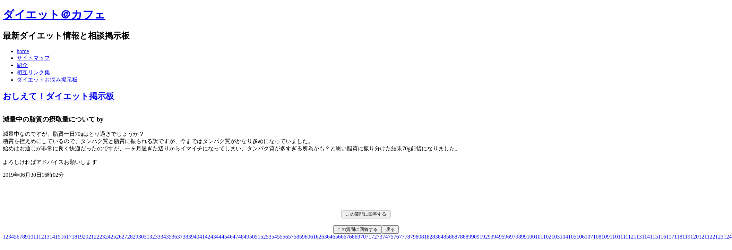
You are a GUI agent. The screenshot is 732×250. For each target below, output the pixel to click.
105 (572, 237)
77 (402, 237)
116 (662, 237)
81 (424, 237)
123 (719, 237)
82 (429, 237)
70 (363, 237)
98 (518, 237)
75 (391, 237)
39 (191, 237)
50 (252, 237)
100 (531, 237)
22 (97, 237)
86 (452, 237)
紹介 (22, 65)
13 (47, 237)
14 (52, 237)
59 (302, 237)
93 (490, 237)
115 (654, 237)
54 (274, 237)
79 (413, 237)
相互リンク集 (33, 72)
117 (670, 237)
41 (202, 237)
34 (163, 237)
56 (285, 237)
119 (686, 237)
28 (130, 237)
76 (396, 237)
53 (269, 237)
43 (213, 237)
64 (330, 237)
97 (513, 237)
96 (507, 237)
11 (35, 237)
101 (539, 237)
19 (80, 237)
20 (85, 237)
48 (241, 237)
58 (296, 237)
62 (318, 237)
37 (180, 237)
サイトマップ (33, 58)
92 (485, 237)
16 (63, 237)
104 (564, 237)
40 (196, 237)
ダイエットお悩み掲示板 (47, 80)
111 (622, 237)
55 (280, 237)
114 (646, 237)
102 (547, 237)
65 (335, 237)
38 (185, 237)
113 (637, 237)
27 (124, 237)
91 (479, 237)
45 (224, 237)
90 (474, 237)
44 (219, 237)
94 (496, 237)
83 (435, 237)
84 (440, 237)
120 (694, 237)
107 (589, 237)
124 (728, 237)
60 (307, 237)
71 (368, 237)
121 (703, 237)
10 (30, 237)
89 (468, 237)
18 (74, 237)
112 (630, 237)
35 (169, 237)
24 (108, 237)
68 (352, 237)
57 (291, 237)
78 (407, 237)
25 (113, 237)
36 (174, 237)
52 (263, 237)
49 (246, 237)
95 (502, 237)
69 (357, 237)
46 (230, 237)
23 (102, 237)
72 (374, 237)
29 (135, 237)
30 (141, 237)
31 (146, 237)
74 (385, 237)
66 (341, 237)
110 (614, 237)
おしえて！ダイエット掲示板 (58, 96)
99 (524, 237)
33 (158, 237)
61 (313, 237)
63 (324, 237)
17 (69, 237)
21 (91, 237)
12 (41, 237)
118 (678, 237)
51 (257, 237)
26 (119, 237)
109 (605, 237)
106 (580, 237)
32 (152, 237)
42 (207, 237)
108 (597, 237)
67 (346, 237)
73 (379, 237)
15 (58, 237)
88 (463, 237)
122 (711, 237)
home (23, 51)
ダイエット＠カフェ (54, 14)
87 (457, 237)
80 (418, 237)
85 (446, 237)
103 (555, 237)
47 (235, 237)
